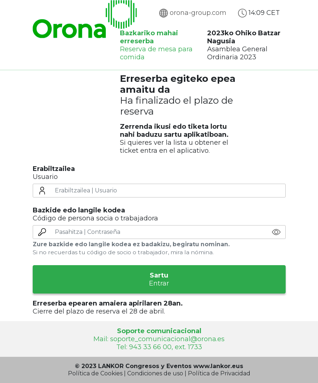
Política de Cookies (95, 373)
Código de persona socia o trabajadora (95, 214)
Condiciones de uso (155, 373)
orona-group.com (192, 13)
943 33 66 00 (150, 347)
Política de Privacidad (219, 373)
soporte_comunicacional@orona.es (167, 339)
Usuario (54, 173)
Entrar (159, 279)
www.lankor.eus (218, 366)
